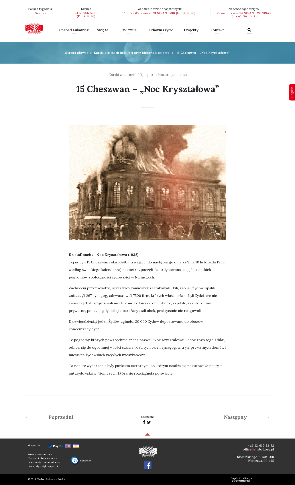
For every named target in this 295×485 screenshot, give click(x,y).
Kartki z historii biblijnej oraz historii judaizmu (131, 53)
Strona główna (76, 53)
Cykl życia (128, 30)
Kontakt (217, 30)
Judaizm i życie (160, 30)
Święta (102, 30)
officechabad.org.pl (258, 449)
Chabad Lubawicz (74, 30)
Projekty (191, 30)
